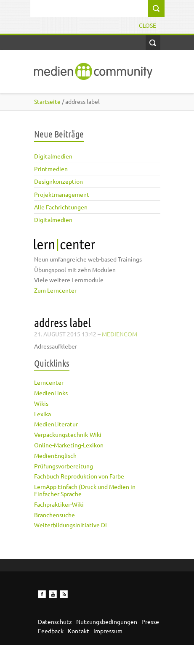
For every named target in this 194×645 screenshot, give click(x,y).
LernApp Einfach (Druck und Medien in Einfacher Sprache (85, 490)
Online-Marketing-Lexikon (69, 445)
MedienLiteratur (56, 424)
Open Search (153, 42)
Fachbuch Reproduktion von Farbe (79, 476)
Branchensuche (54, 514)
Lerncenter (49, 382)
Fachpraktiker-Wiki (59, 504)
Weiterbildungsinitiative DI (70, 525)
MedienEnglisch (55, 455)
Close (147, 25)
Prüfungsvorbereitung (63, 466)
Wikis (41, 403)
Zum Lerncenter (55, 290)
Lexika (42, 414)
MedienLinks (51, 393)
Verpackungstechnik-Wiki (67, 434)
